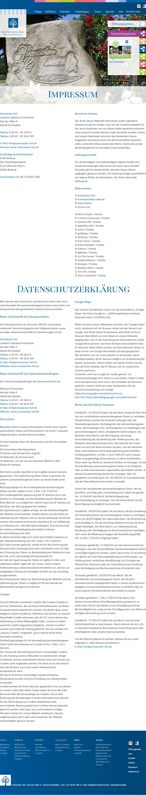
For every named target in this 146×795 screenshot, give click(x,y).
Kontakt (131, 758)
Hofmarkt (65, 11)
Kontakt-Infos (133, 11)
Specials (110, 11)
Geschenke (40, 747)
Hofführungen (103, 762)
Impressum (132, 767)
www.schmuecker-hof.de (24, 147)
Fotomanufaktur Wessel (91, 199)
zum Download (120, 60)
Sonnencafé (20, 753)
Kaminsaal (5, 744)
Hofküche (50, 11)
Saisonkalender (103, 744)
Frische (38, 744)
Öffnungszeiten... (126, 24)
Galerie (3, 753)
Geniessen (5, 747)
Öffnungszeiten (22, 756)
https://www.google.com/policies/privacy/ (98, 393)
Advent (99, 764)
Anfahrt (131, 762)
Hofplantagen (82, 11)
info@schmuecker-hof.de (23, 143)
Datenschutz (133, 771)
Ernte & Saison (62, 744)
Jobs (121, 11)
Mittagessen (21, 747)
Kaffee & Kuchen (22, 750)
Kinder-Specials (103, 756)
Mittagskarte (102, 747)
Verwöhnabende (103, 750)
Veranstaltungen (82, 750)
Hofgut (38, 11)
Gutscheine (101, 759)
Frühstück (19, 744)
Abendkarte (101, 753)
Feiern (98, 11)
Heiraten (78, 744)
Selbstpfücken (62, 747)
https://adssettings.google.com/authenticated (111, 397)
